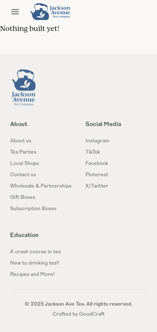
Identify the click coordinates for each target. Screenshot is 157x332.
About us (20, 141)
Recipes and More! (32, 274)
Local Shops (24, 163)
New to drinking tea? (34, 263)
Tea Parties (23, 152)
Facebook (96, 163)
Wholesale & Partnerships (41, 186)
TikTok (92, 152)
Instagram (97, 141)
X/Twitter (96, 186)
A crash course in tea (35, 252)
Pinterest (96, 175)
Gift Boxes (22, 197)
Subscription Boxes (33, 208)
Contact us (23, 175)
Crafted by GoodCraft (79, 314)
